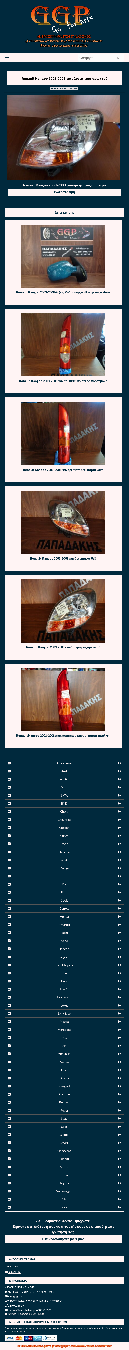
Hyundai (64, 924)
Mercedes (64, 1029)
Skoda (64, 1134)
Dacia (64, 844)
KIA (64, 973)
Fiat (64, 884)
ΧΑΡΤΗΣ (13, 1272)
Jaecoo (64, 949)
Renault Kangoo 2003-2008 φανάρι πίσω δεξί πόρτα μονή (63, 470)
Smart (64, 1143)
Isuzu (64, 932)
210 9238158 (73, 41)
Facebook (11, 1266)
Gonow (64, 908)
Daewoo (64, 852)
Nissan (64, 1062)
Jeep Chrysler (64, 965)
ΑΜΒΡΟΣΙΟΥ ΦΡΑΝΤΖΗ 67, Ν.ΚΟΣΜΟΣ (64, 36)
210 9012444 (35, 41)
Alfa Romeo (64, 763)
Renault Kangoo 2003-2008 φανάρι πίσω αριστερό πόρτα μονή (63, 381)
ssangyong (64, 1151)
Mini (64, 1046)
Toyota (64, 1183)
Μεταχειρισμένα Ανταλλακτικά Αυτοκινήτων (83, 1346)
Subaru (64, 1159)
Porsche (64, 1094)
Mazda (64, 1021)
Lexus (64, 1005)
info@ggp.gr (14, 1296)
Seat (64, 1126)
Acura (64, 787)
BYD (64, 803)
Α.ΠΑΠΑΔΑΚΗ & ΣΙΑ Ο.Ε (19, 1287)
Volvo (64, 1199)
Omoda (64, 1078)
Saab (64, 1118)
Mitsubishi (64, 1054)
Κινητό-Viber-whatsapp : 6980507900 (64, 45)
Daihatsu (64, 860)
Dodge (64, 868)
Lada (64, 981)
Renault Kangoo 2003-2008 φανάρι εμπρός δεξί (63, 558)
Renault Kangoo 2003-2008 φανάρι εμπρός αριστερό (65, 78)
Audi (64, 771)
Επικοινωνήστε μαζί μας (63, 1239)
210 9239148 (54, 41)
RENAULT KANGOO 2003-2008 (64, 88)
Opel (64, 1070)
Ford (64, 892)
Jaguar (64, 957)
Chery (64, 811)
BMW (64, 795)
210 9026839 (92, 41)
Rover (64, 1110)
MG (64, 1038)
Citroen (64, 827)
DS (64, 876)
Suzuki (64, 1167)
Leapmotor (64, 997)
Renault (64, 1102)
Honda (64, 916)
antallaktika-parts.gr (41, 1346)
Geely (64, 900)
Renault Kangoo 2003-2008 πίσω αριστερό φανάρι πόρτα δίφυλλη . (63, 735)
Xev (64, 1207)
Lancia (64, 989)
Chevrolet (64, 819)
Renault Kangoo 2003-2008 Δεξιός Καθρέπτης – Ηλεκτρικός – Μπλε (63, 292)
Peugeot (64, 1086)
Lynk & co (64, 1013)
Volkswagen (64, 1191)
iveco (64, 941)
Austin (64, 779)
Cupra (64, 836)
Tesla (64, 1175)
